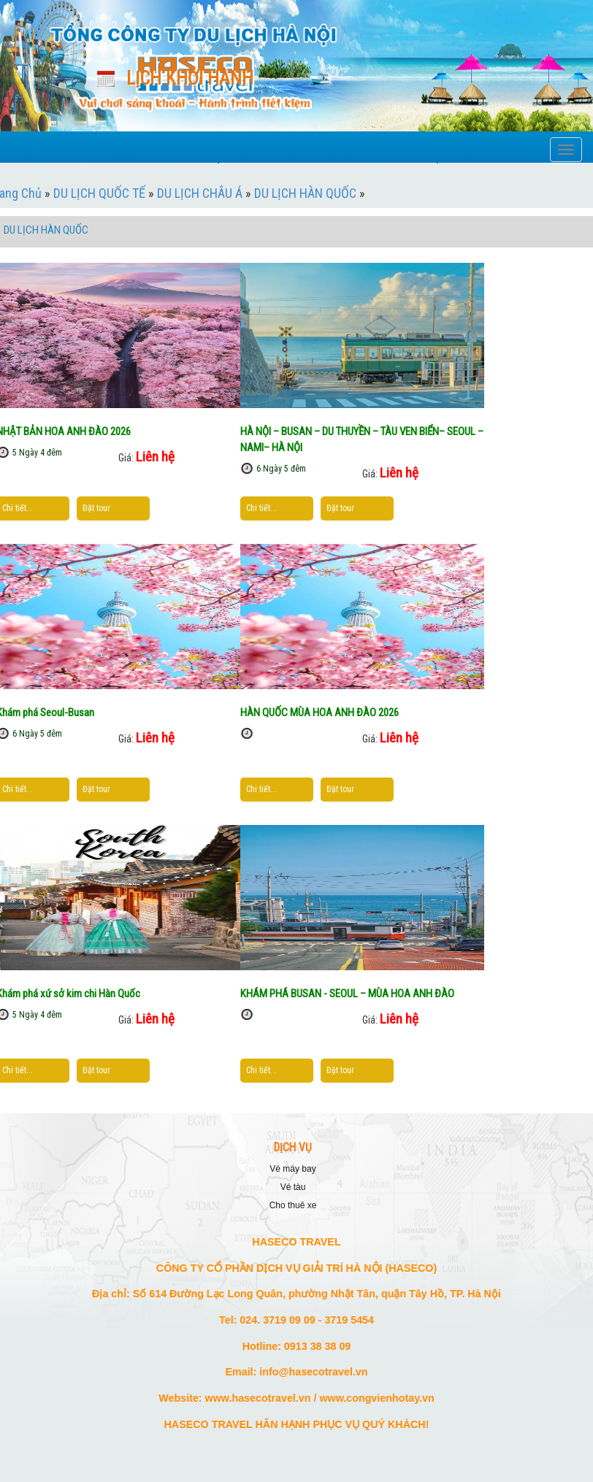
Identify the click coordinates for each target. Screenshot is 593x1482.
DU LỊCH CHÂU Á (199, 193)
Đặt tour (96, 508)
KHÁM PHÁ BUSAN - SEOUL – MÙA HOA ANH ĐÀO (347, 993)
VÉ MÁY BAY (292, 1169)
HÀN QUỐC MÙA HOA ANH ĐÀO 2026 (319, 712)
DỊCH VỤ (293, 1147)
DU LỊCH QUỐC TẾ (99, 193)
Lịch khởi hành (189, 78)
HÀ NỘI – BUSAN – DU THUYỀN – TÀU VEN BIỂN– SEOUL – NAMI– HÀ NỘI (361, 439)
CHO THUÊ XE (293, 1205)
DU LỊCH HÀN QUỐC (305, 193)
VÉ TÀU (293, 1187)
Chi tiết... (17, 508)
